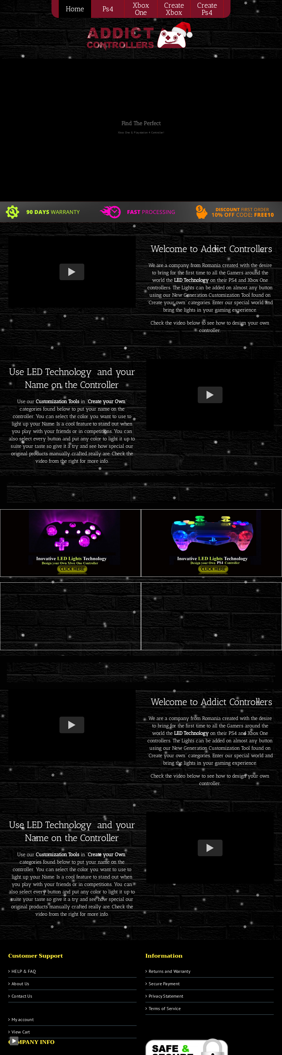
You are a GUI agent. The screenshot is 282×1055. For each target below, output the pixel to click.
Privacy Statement (166, 996)
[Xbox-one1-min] (211, 585)
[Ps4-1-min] (70, 585)
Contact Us (22, 996)
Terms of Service (165, 1008)
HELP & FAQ (24, 971)
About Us (20, 983)
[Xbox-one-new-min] (70, 512)
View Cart (21, 1032)
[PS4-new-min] (211, 512)
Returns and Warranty (169, 971)
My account (23, 1019)
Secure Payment (164, 983)
